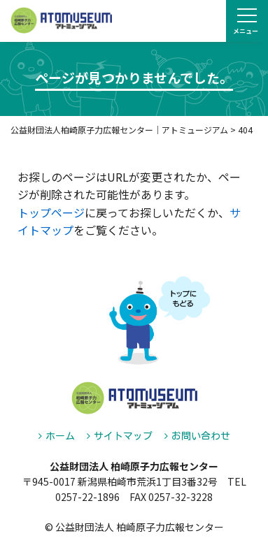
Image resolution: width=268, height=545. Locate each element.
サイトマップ (123, 436)
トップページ (51, 212)
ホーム (60, 436)
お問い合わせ (200, 436)
